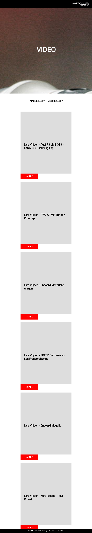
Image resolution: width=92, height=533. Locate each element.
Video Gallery (55, 101)
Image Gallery (37, 101)
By (30, 531)
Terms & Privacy (41, 531)
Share (29, 176)
